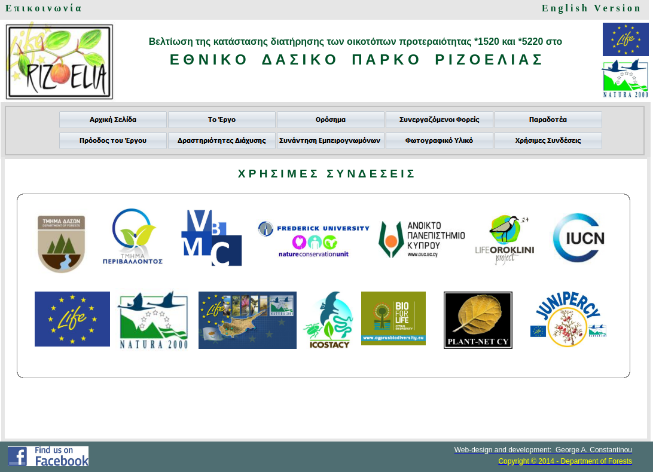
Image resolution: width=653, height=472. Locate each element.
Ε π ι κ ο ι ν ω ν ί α (43, 8)
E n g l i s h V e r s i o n (591, 8)
